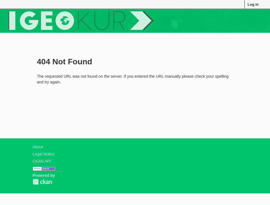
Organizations (241, 36)
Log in (253, 4)
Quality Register (198, 36)
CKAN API (42, 161)
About (38, 147)
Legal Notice (44, 154)
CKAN (42, 182)
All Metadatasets (152, 36)
